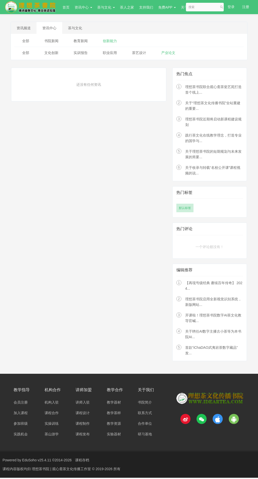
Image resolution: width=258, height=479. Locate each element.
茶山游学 (52, 435)
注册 (245, 7)
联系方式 (145, 414)
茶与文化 (106, 7)
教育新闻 (81, 42)
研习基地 (145, 435)
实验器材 (114, 435)
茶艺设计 (139, 54)
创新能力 (110, 42)
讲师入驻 (83, 404)
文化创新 (51, 54)
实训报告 (81, 54)
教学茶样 (114, 414)
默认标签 (185, 209)
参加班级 (21, 425)
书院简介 (145, 404)
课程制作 (83, 425)
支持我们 (146, 7)
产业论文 (168, 54)
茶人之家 (127, 7)
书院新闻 (51, 42)
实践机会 (21, 435)
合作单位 (145, 425)
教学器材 (114, 404)
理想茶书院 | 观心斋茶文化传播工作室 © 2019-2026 (72, 470)
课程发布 (83, 435)
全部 (25, 42)
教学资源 (114, 425)
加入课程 (21, 414)
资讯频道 (25, 28)
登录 (231, 7)
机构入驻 (52, 404)
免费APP (167, 7)
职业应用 (110, 54)
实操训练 (52, 425)
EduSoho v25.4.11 (36, 461)
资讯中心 (83, 7)
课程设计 (83, 414)
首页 (66, 7)
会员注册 (21, 404)
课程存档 (82, 461)
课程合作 (52, 414)
